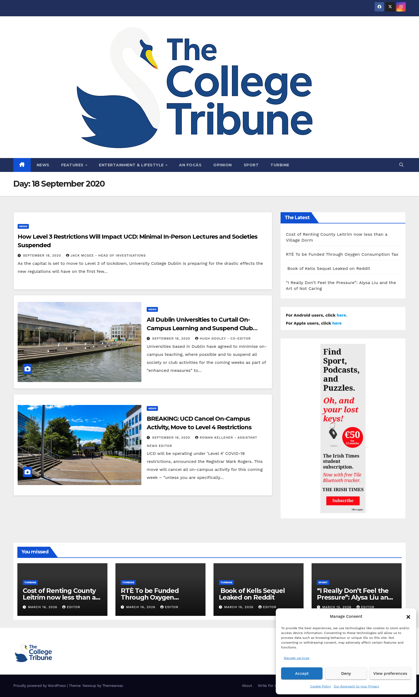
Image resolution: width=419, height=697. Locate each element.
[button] (408, 616)
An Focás (190, 165)
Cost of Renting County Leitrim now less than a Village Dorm (59, 597)
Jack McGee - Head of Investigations (106, 255)
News (43, 165)
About (247, 686)
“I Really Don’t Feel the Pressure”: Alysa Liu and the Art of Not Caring (354, 597)
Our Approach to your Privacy (356, 686)
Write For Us (268, 686)
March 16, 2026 (43, 607)
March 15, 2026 (337, 607)
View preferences (390, 673)
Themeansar (112, 686)
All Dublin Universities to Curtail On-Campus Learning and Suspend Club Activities (200, 328)
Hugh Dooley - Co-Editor (223, 338)
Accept (302, 673)
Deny (346, 673)
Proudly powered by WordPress (40, 686)
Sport (251, 165)
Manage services (296, 658)
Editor (71, 607)
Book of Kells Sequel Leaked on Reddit (328, 268)
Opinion (222, 165)
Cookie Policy (320, 686)
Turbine (279, 165)
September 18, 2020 (42, 255)
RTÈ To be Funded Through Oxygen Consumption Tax (342, 254)
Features (73, 165)
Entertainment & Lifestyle (132, 165)
